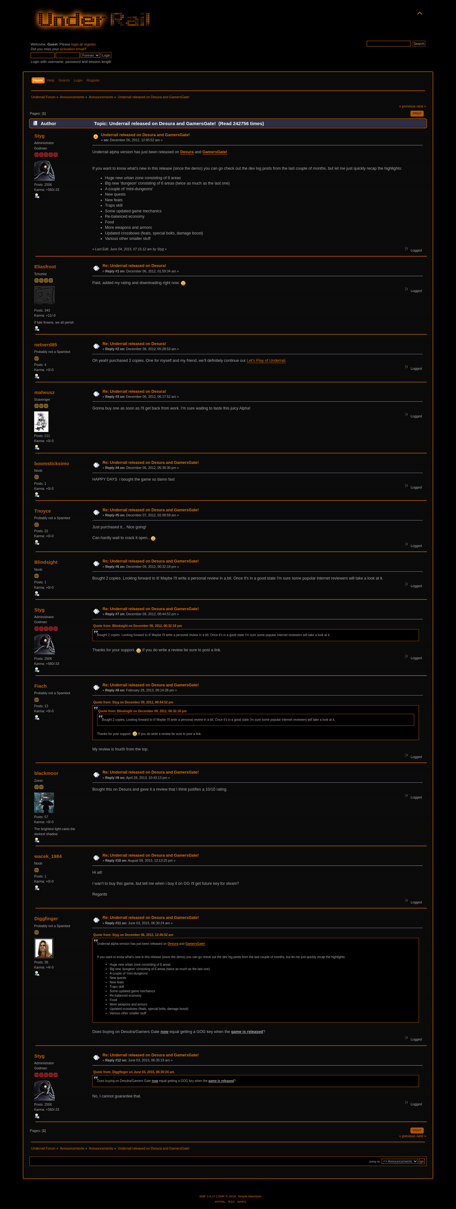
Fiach (40, 686)
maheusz (44, 392)
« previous (407, 106)
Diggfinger (46, 918)
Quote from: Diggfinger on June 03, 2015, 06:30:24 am (133, 1072)
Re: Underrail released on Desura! (134, 266)
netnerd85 (45, 344)
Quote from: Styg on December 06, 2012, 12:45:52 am (133, 935)
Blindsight (46, 562)
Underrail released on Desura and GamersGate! (145, 135)
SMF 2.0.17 (207, 1196)
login (75, 44)
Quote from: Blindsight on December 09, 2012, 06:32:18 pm (137, 626)
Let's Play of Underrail (266, 360)
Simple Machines (250, 1196)
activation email (72, 49)
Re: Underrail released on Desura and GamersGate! (151, 462)
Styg (39, 135)
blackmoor (46, 773)
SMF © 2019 (227, 1196)
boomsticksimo (51, 463)
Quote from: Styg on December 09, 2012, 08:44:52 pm (133, 702)
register (90, 44)
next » (421, 106)
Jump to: (375, 1161)
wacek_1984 (48, 856)
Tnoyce (42, 510)
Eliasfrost (45, 266)
